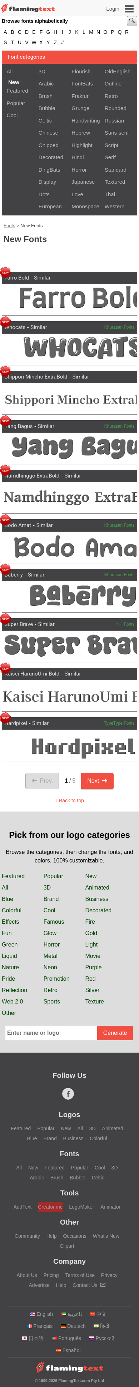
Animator (110, 1207)
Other (9, 1013)
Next (97, 781)
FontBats (82, 83)
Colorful (11, 910)
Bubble (47, 108)
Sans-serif (117, 133)
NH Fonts (125, 624)
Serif (110, 157)
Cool (12, 115)
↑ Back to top (69, 800)
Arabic (46, 83)
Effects (10, 922)
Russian (114, 121)
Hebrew (80, 133)
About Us (26, 1275)
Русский (101, 1338)
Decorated (51, 157)
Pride (8, 979)
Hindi (77, 157)
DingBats (49, 170)
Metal (51, 956)
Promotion (57, 979)
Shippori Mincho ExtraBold (36, 377)
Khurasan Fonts (119, 327)
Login (112, 9)
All (10, 71)
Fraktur (80, 96)
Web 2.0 (12, 1001)
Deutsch (72, 1326)
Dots (44, 194)
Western (115, 206)
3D (42, 71)
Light (91, 945)
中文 (98, 1314)
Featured (17, 91)
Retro (111, 96)
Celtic (45, 121)
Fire (90, 922)
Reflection (14, 990)
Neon (50, 967)
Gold (91, 933)
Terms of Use (79, 1275)
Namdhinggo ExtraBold (32, 476)
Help (51, 1236)
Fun (7, 933)
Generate (115, 1033)
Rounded (115, 108)
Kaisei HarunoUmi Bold (32, 674)
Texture (94, 1001)
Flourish (80, 71)
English (41, 1314)
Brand (51, 899)
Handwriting (85, 121)
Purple (93, 967)
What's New (106, 1236)
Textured (115, 182)
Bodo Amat (18, 525)
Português (66, 1338)
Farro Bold (17, 278)
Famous (54, 922)
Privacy (109, 1275)
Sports (52, 1001)
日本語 (33, 1338)
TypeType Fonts (119, 723)
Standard (115, 170)
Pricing (51, 1275)
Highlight (81, 145)
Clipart (67, 1246)
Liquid (9, 956)
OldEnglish (118, 71)
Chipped (49, 145)
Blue (7, 899)
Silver (92, 990)
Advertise (39, 1285)
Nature (10, 967)
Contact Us (89, 1285)
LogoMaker (81, 1207)
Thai (110, 194)
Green (10, 945)
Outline (113, 83)
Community (27, 1236)
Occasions (74, 1236)
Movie (92, 956)
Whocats (15, 327)
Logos (69, 1115)
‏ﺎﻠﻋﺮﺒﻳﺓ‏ (71, 1314)
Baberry (14, 575)
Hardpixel (16, 723)
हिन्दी (101, 1326)
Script (111, 145)
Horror (79, 170)
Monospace (85, 206)
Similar (42, 278)
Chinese (48, 133)
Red (90, 979)
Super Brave (19, 624)
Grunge (80, 108)
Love (77, 194)
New (90, 876)
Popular (16, 103)
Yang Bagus (19, 426)
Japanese (83, 182)
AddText (23, 1207)
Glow (50, 933)
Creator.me (50, 1207)
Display (47, 182)
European (50, 206)
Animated (97, 888)
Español (68, 1350)
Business (96, 899)
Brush (46, 96)
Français (40, 1326)
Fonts (9, 225)
